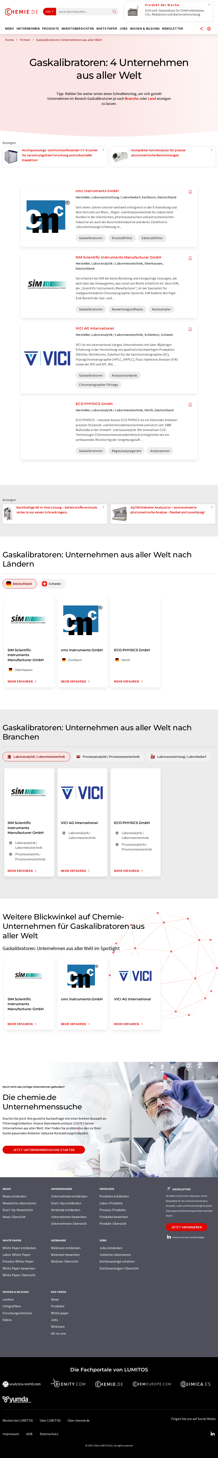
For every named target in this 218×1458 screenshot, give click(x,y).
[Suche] (114, 11)
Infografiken (12, 1306)
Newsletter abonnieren (19, 1203)
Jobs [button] (123, 28)
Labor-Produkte (111, 1203)
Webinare (58, 1326)
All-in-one (58, 1333)
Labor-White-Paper (17, 1254)
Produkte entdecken (114, 1196)
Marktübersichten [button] (78, 28)
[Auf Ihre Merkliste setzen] (190, 192)
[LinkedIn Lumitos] (212, 1434)
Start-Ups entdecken (66, 1203)
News (55, 1299)
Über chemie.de (78, 1420)
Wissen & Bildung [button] (145, 28)
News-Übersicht (14, 1217)
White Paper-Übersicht (19, 1275)
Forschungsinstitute (17, 1313)
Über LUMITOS (50, 1420)
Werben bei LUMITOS (18, 1420)
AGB (29, 1434)
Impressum (11, 1434)
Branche (132, 98)
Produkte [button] (50, 28)
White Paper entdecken (19, 1248)
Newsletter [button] (172, 28)
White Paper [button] (106, 28)
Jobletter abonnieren (115, 1254)
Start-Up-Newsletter (18, 1210)
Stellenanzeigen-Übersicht (119, 1268)
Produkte (58, 1306)
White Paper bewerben (19, 1268)
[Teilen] (201, 29)
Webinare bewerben (65, 1254)
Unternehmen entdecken (69, 1196)
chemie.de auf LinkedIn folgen (185, 1237)
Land (152, 98)
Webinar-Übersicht (64, 1261)
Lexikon (8, 1299)
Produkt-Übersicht (113, 1223)
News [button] (9, 28)
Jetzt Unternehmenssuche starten (44, 1150)
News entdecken (14, 1196)
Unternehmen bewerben (68, 1217)
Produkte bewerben (114, 1217)
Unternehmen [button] (28, 28)
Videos (7, 1320)
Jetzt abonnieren (186, 1227)
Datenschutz (49, 1434)
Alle (48, 11)
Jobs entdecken (111, 1248)
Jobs (54, 1320)
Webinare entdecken (66, 1248)
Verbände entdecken (65, 1210)
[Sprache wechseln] (209, 29)
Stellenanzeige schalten (117, 1261)
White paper (60, 1313)
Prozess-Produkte (113, 1210)
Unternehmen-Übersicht (69, 1223)
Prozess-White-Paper (18, 1261)
